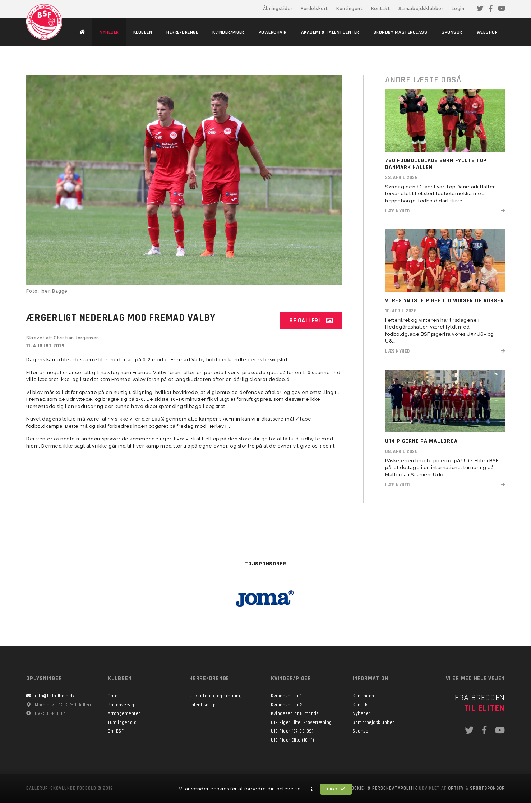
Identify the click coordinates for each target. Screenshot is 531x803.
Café (112, 696)
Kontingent (349, 8)
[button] (312, 789)
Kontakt (380, 8)
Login (458, 8)
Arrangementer (124, 713)
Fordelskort (314, 8)
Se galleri (311, 320)
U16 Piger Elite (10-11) (292, 740)
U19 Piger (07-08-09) (292, 731)
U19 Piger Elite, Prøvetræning (301, 722)
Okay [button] (336, 789)
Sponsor (361, 731)
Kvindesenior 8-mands (295, 713)
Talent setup (202, 705)
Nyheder (361, 713)
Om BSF (116, 731)
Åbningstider (277, 8)
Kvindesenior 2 (287, 705)
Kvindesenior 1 (286, 696)
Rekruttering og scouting (215, 696)
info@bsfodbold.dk (55, 696)
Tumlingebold (122, 722)
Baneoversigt (122, 705)
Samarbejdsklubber (420, 8)
